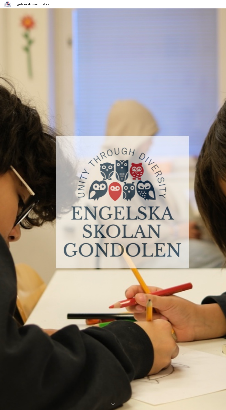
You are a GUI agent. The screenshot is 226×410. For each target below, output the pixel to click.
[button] (113, 404)
